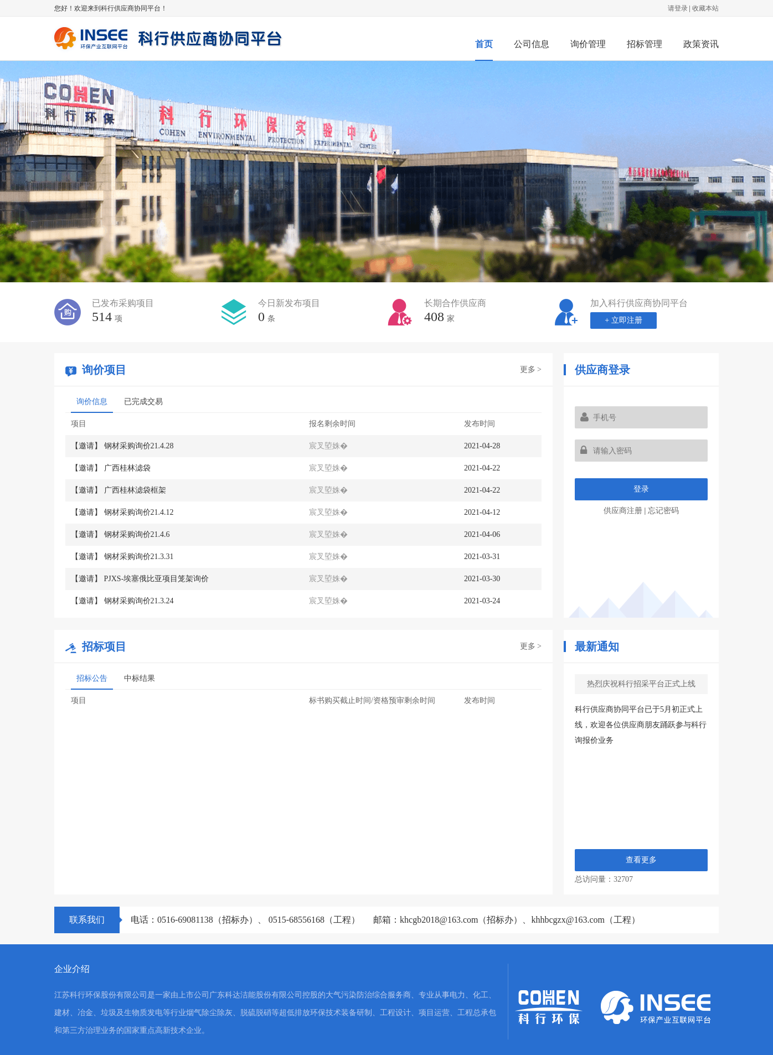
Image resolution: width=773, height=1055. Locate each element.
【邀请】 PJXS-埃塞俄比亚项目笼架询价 (140, 579)
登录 (641, 489)
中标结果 (139, 678)
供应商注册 (623, 510)
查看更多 (641, 860)
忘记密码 (663, 510)
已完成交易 (143, 401)
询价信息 (91, 401)
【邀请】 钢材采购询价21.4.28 (122, 446)
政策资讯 (701, 44)
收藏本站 (705, 8)
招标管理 (644, 44)
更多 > (531, 369)
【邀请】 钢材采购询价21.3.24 (122, 601)
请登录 (678, 8)
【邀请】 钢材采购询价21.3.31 (122, 556)
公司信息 (531, 44)
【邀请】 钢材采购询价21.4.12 (122, 512)
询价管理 (588, 44)
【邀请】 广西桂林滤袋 (111, 468)
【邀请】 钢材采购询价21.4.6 (120, 534)
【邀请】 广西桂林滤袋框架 (118, 490)
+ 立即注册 (623, 320)
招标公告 (91, 678)
